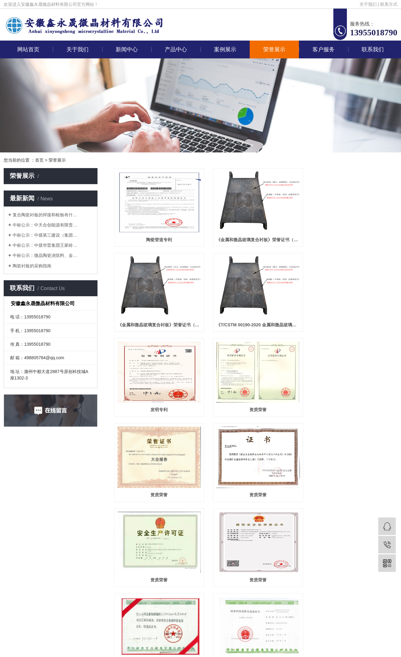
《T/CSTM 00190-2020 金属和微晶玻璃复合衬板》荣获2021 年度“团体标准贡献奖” (158, 324)
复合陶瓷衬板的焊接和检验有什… (45, 214)
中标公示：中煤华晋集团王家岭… (45, 245)
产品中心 (176, 49)
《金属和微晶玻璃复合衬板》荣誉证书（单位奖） (255, 239)
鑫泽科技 (360, 594)
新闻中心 (127, 49)
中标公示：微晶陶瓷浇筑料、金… (45, 255)
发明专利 (255, 324)
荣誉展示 (274, 49)
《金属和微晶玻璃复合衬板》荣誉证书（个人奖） (353, 239)
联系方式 (388, 4)
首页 (39, 160)
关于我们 (368, 4)
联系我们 (373, 49)
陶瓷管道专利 (158, 239)
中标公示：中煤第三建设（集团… (45, 235)
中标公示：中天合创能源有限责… (45, 224)
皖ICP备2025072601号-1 (305, 594)
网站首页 (28, 49)
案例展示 (225, 49)
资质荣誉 (353, 324)
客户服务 (323, 49)
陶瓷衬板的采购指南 (32, 265)
